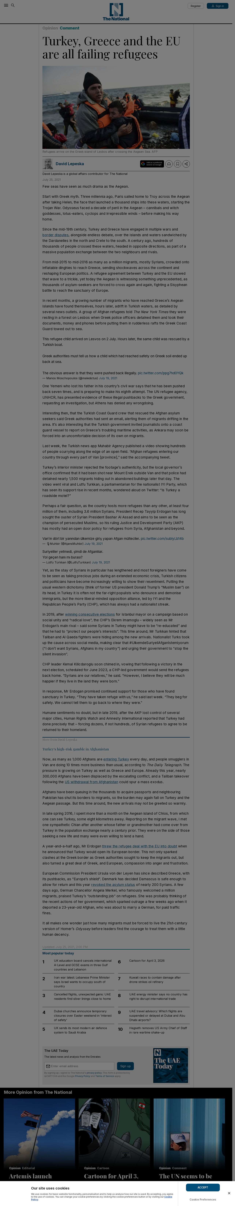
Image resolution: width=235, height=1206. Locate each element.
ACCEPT (203, 1187)
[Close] (229, 1193)
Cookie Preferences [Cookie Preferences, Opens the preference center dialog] (203, 1199)
